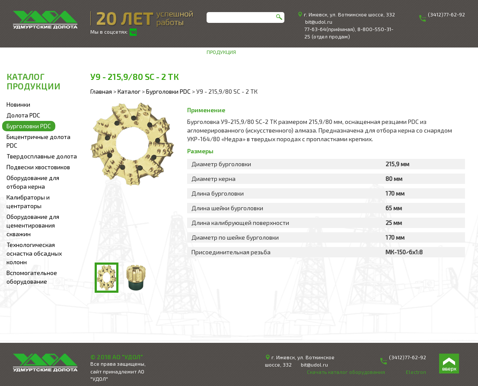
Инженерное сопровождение (318, 52)
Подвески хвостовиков (38, 167)
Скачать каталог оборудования (346, 372)
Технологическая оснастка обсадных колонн (34, 253)
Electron (416, 372)
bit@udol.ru (318, 22)
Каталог (129, 91)
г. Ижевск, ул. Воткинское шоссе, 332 (349, 14)
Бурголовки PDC (28, 126)
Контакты (452, 52)
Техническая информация (398, 52)
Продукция (221, 52)
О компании (257, 52)
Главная (101, 91)
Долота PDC (23, 115)
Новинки (18, 104)
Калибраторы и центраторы (28, 201)
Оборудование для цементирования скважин (32, 225)
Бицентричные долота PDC (38, 141)
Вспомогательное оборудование (31, 277)
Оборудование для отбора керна (32, 182)
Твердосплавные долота (41, 156)
